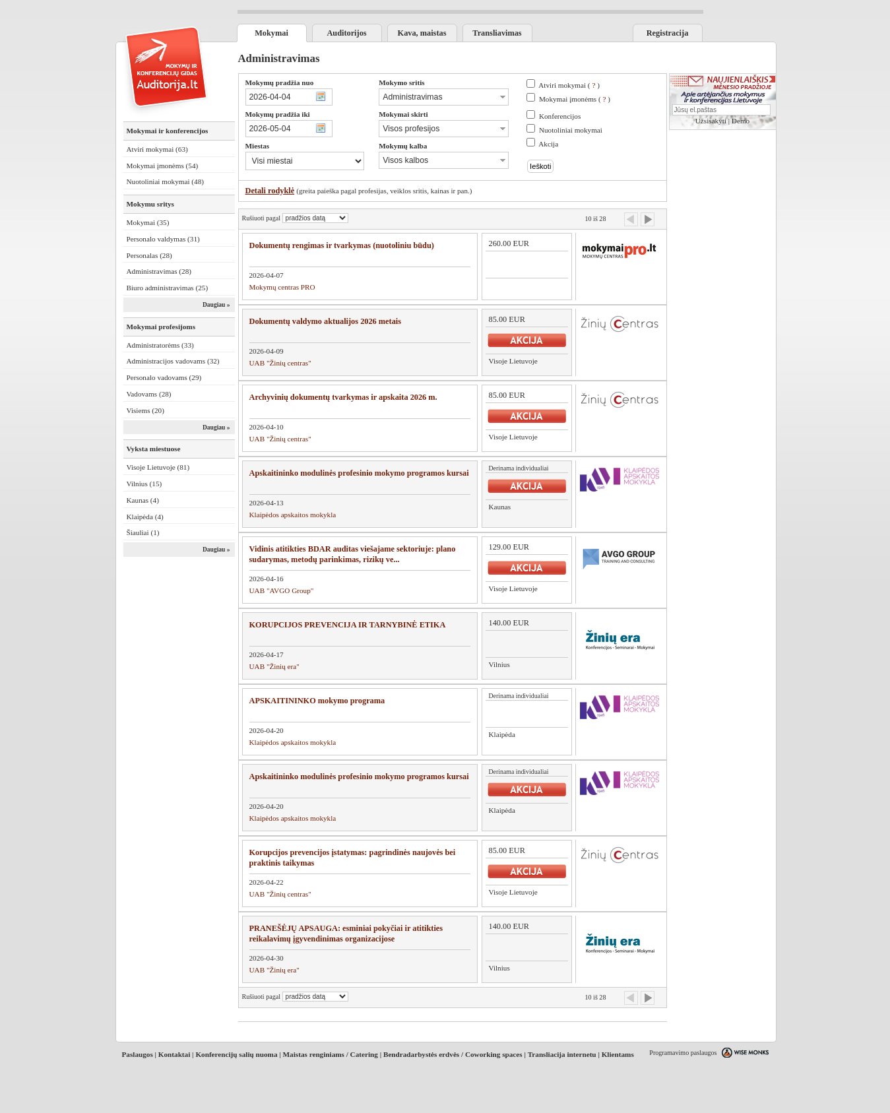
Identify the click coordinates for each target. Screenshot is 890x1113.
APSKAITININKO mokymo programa (317, 700)
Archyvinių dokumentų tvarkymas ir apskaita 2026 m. (343, 397)
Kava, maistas (422, 33)
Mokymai (271, 33)
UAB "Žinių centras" (280, 363)
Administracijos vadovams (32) (173, 361)
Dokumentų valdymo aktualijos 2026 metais (325, 321)
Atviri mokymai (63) (157, 149)
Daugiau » (216, 305)
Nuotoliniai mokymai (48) (165, 181)
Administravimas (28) (159, 271)
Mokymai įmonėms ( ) (574, 99)
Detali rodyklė (270, 190)
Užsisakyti (710, 121)
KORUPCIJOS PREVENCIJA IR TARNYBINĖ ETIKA (347, 624)
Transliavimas (496, 33)
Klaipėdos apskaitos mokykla (292, 515)
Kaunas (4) (143, 500)
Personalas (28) (149, 255)
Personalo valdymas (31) (163, 239)
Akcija (548, 144)
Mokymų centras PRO (282, 287)
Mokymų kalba (403, 146)
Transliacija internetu (562, 1054)
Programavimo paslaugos (682, 1052)
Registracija (668, 33)
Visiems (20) (145, 410)
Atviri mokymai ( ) (569, 85)
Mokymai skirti (403, 114)
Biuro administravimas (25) (167, 288)
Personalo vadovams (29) (164, 377)
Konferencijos (560, 116)
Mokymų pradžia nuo (279, 82)
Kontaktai (174, 1054)
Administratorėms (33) (160, 345)
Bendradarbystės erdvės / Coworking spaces (453, 1054)
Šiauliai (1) (143, 532)
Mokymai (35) (148, 222)
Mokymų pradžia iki (277, 114)
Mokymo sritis (401, 82)
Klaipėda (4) (145, 517)
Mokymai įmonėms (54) (163, 166)
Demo (740, 121)
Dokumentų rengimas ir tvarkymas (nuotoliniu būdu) (341, 245)
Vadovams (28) (149, 394)
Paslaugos (137, 1054)
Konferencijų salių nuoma (236, 1054)
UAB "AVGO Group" (281, 590)
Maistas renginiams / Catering (330, 1054)
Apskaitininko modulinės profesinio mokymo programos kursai (359, 473)
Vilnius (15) (144, 484)
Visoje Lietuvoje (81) (158, 467)
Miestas (257, 146)
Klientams (618, 1054)
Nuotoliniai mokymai (570, 130)
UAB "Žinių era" (274, 666)
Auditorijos (346, 33)
